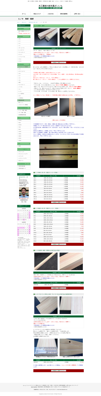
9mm (20, 129)
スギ (19, 95)
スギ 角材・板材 (22, 112)
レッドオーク (21, 50)
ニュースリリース (31, 385)
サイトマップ (75, 385)
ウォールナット (22, 52)
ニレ (19, 45)
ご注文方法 (50, 14)
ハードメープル (22, 56)
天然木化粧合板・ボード (23, 163)
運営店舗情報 (64, 14)
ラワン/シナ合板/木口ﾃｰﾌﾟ (23, 149)
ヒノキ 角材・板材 (23, 110)
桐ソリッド (21, 102)
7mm (20, 127)
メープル (20, 86)
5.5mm (20, 124)
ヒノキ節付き (21, 93)
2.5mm (20, 120)
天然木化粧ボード (22, 168)
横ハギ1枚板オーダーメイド (24, 32)
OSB (19, 143)
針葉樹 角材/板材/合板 (23, 107)
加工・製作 (50, 385)
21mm (20, 138)
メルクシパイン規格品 (23, 104)
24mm (20, 140)
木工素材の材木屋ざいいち (50, 6)
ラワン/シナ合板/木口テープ (64, 386)
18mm (20, 136)
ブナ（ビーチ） (22, 47)
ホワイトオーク (22, 71)
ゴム (19, 80)
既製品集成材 (21, 100)
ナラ (19, 41)
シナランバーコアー (23, 158)
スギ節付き (21, 98)
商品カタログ (37, 14)
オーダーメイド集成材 (23, 66)
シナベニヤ (21, 156)
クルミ (20, 59)
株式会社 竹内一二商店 (44, 389)
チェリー (20, 54)
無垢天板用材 (21, 28)
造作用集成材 (21, 64)
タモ (19, 38)
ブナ (19, 77)
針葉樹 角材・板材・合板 (33, 22)
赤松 (19, 82)
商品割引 (45, 385)
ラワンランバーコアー (23, 153)
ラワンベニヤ (21, 151)
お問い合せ (77, 14)
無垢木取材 (20, 36)
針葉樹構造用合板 (22, 114)
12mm (20, 131)
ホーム (24, 14)
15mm (20, 133)
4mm (20, 122)
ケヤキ (20, 61)
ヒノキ (20, 91)
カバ (19, 43)
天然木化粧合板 (22, 166)
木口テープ (21, 160)
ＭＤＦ (19, 117)
